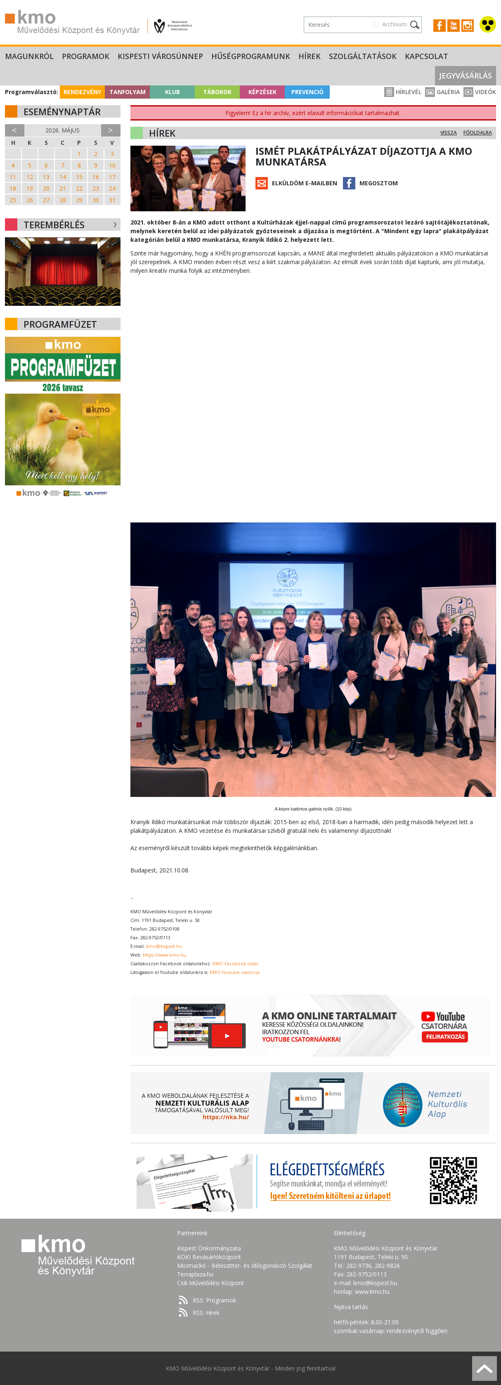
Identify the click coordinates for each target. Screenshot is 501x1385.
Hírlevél (402, 92)
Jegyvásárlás (465, 75)
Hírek (309, 56)
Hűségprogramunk (250, 56)
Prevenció (307, 92)
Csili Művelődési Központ (210, 1283)
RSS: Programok (214, 1300)
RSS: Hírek (206, 1312)
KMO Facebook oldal (235, 964)
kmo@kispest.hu (164, 946)
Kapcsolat (426, 56)
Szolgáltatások (363, 56)
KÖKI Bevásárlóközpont (209, 1257)
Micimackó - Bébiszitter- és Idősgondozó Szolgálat (244, 1265)
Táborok (217, 92)
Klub (172, 92)
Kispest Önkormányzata (209, 1248)
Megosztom (378, 183)
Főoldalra (477, 132)
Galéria (442, 92)
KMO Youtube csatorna (235, 972)
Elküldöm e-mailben (304, 183)
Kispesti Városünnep (160, 56)
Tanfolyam (127, 92)
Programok (85, 56)
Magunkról (29, 56)
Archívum (394, 24)
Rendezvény (82, 92)
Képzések (262, 92)
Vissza (448, 132)
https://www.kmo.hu (164, 955)
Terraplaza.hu (195, 1274)
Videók (479, 92)
